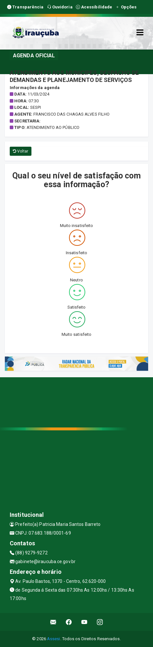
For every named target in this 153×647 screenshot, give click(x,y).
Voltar (20, 151)
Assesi (53, 638)
